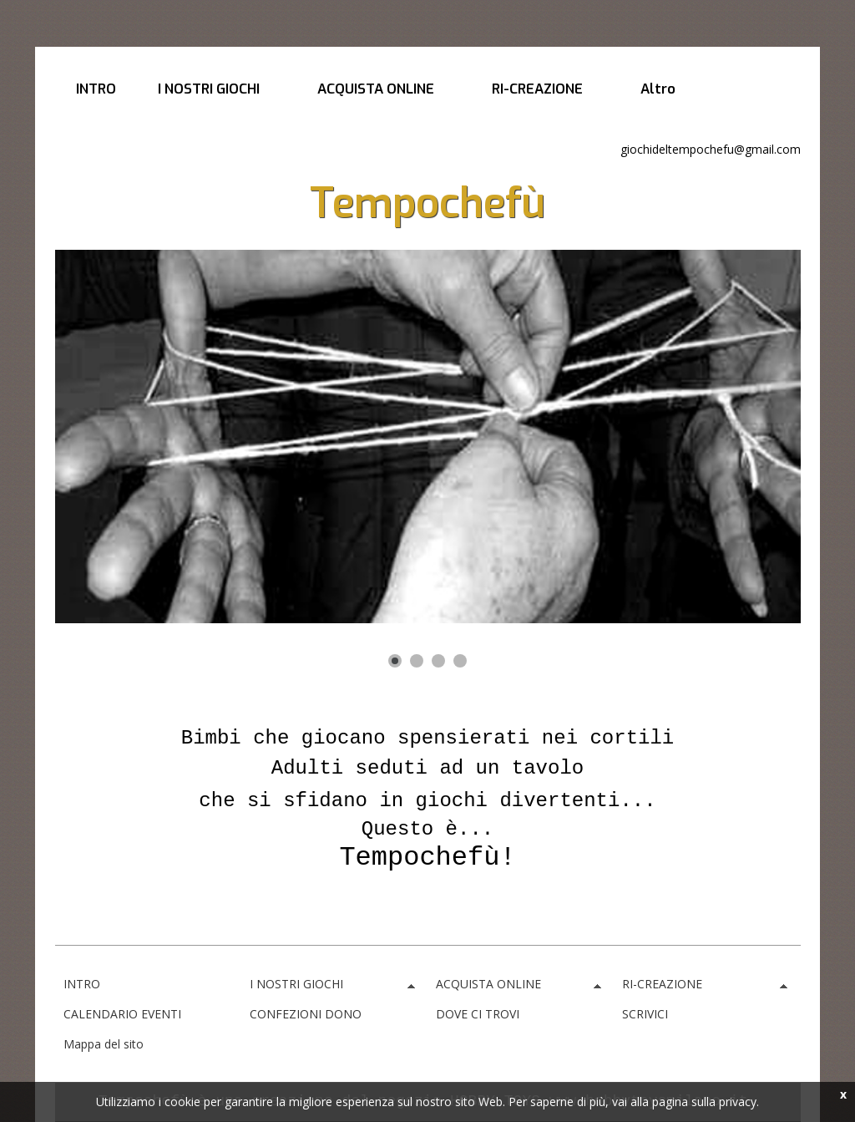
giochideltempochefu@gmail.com (710, 149)
